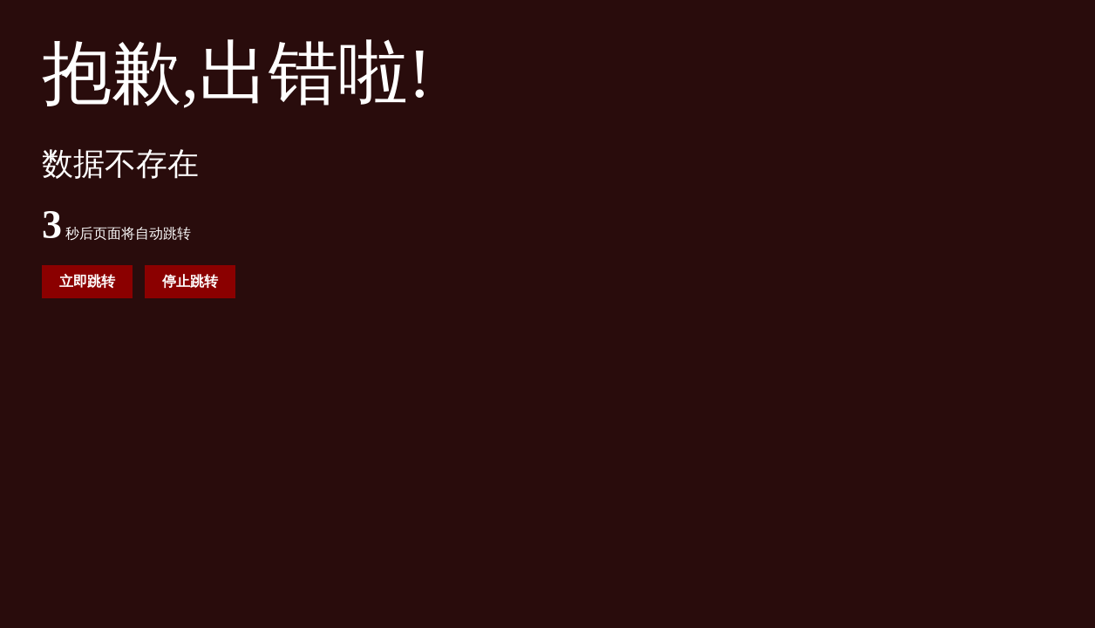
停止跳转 (190, 281)
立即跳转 (87, 281)
